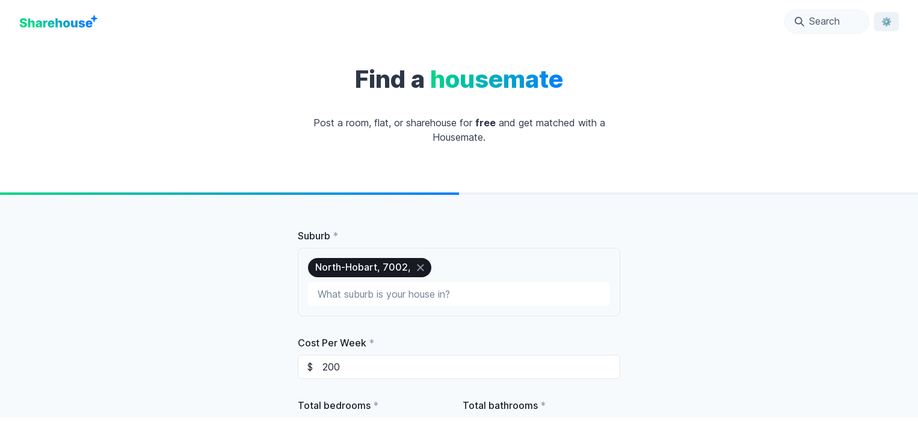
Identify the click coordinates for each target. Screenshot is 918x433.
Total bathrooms (504, 405)
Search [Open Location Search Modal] (817, 21)
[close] (420, 267)
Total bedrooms (338, 405)
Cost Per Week (336, 343)
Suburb (318, 236)
